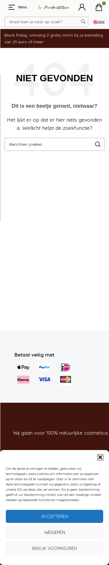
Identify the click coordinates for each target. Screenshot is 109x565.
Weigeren (54, 532)
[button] (100, 457)
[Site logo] (51, 7)
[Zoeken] (46, 22)
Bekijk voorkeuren (54, 548)
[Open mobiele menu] (17, 7)
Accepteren (54, 516)
